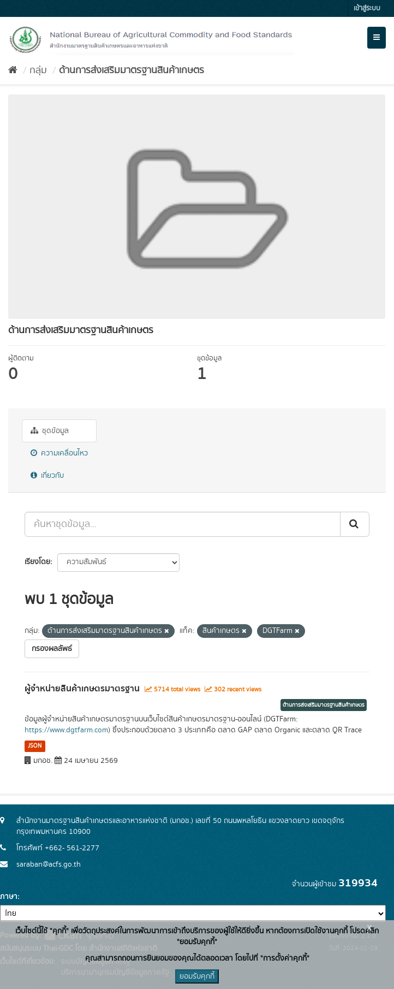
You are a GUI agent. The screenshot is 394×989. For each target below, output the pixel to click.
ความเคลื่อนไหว (59, 453)
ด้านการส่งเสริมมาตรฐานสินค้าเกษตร (131, 70)
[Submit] (354, 524)
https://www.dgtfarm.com (66, 730)
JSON (34, 746)
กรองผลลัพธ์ (52, 648)
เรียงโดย (37, 561)
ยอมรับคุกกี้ (197, 976)
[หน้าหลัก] (12, 70)
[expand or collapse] (376, 38)
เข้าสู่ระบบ (367, 8)
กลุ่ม (38, 70)
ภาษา (8, 896)
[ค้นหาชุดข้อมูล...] (183, 524)
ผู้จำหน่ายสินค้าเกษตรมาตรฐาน (82, 689)
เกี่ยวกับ (47, 475)
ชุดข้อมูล (50, 430)
